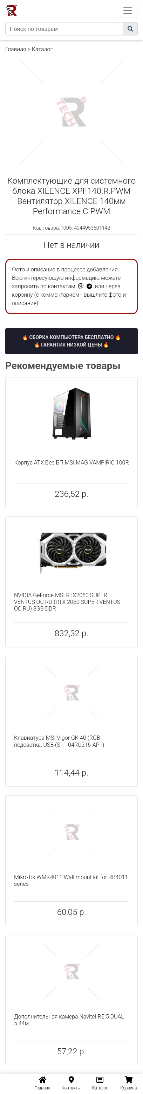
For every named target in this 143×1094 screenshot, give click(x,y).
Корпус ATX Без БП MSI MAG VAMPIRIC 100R (71, 462)
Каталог (42, 49)
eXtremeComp (81, 3)
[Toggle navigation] (127, 10)
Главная (15, 49)
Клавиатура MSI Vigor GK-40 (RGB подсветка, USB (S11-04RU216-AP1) (59, 741)
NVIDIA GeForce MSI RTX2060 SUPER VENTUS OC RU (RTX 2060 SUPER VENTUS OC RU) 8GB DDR (67, 602)
